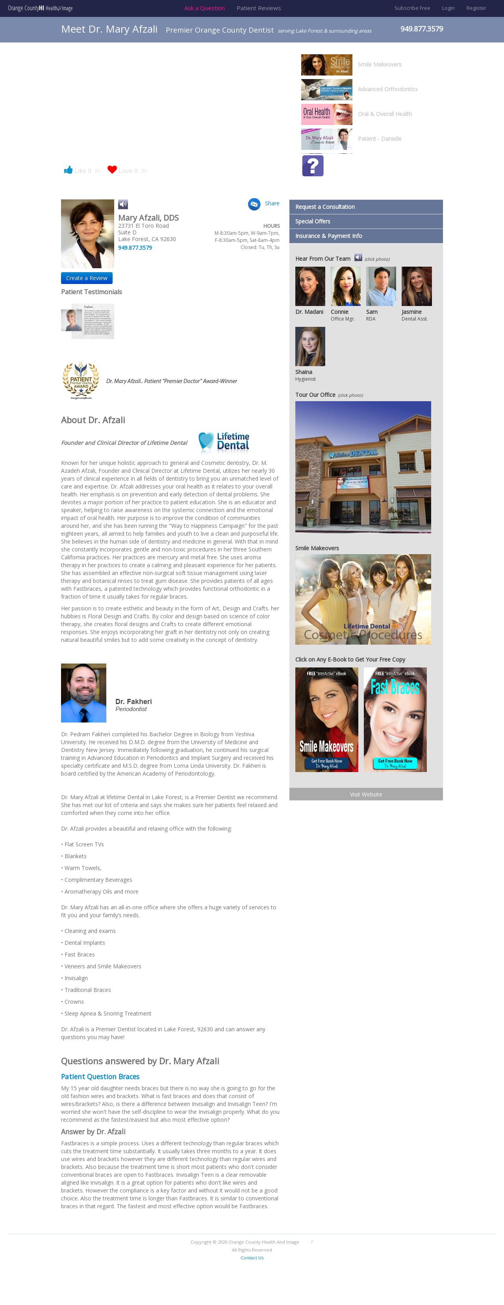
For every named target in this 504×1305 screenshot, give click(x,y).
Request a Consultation (325, 206)
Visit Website (366, 794)
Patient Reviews (259, 8)
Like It (82, 170)
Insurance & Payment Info (328, 236)
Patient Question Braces (100, 1076)
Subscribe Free (412, 7)
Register (476, 7)
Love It (127, 170)
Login (448, 7)
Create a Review (86, 278)
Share (272, 203)
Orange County (40, 8)
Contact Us (252, 1258)
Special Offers (312, 221)
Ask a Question (204, 8)
